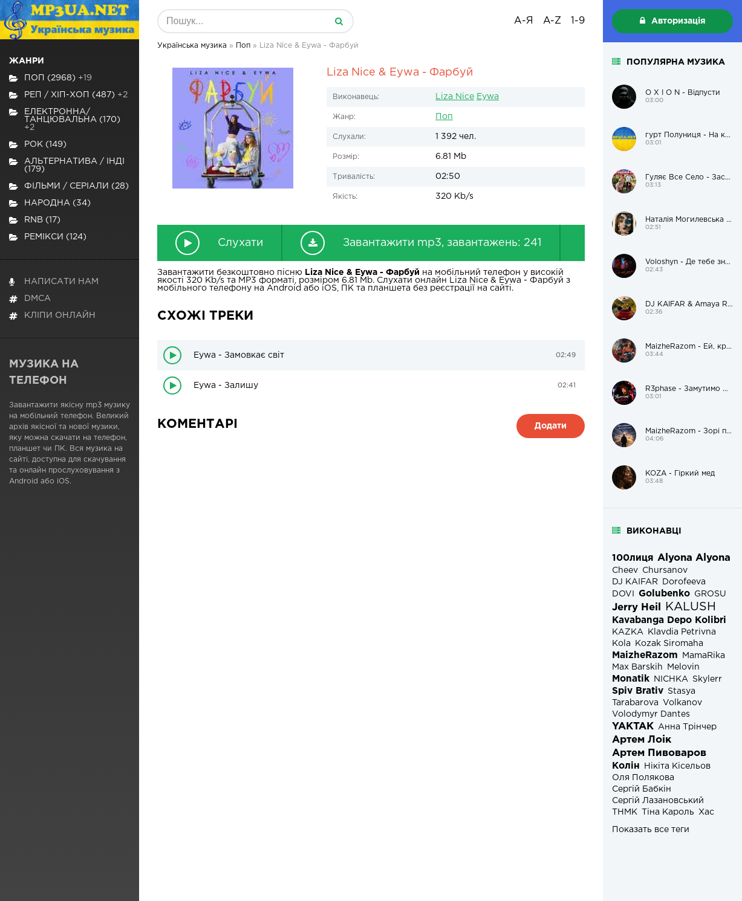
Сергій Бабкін (641, 789)
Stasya (681, 691)
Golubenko (664, 594)
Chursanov (665, 570)
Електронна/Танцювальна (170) (64, 119)
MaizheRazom (645, 655)
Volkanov (682, 702)
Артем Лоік (641, 739)
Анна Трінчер (687, 727)
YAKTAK (633, 726)
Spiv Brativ (637, 691)
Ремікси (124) (47, 237)
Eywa (488, 96)
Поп (444, 116)
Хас (706, 812)
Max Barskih (637, 667)
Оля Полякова (643, 777)
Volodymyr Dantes (651, 714)
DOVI (623, 594)
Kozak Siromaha (669, 643)
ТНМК (624, 812)
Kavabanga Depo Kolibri (669, 620)
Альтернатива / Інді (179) (67, 165)
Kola (621, 643)
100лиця (632, 558)
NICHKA (671, 679)
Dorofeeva (684, 582)
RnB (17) (34, 220)
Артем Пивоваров (659, 753)
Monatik (630, 679)
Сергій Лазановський (658, 800)
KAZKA (627, 632)
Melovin (683, 667)
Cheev (625, 570)
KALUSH (690, 607)
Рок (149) (38, 145)
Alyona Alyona (694, 558)
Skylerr (707, 679)
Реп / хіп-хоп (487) (68, 95)
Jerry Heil (636, 607)
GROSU (710, 594)
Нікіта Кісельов (677, 766)
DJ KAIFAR (635, 582)
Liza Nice (454, 96)
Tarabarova (635, 702)
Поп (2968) (50, 78)
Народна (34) (50, 203)
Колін (626, 766)
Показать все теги (650, 829)
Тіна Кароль (668, 812)
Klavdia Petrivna (682, 632)
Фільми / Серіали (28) (69, 186)
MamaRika (703, 655)
